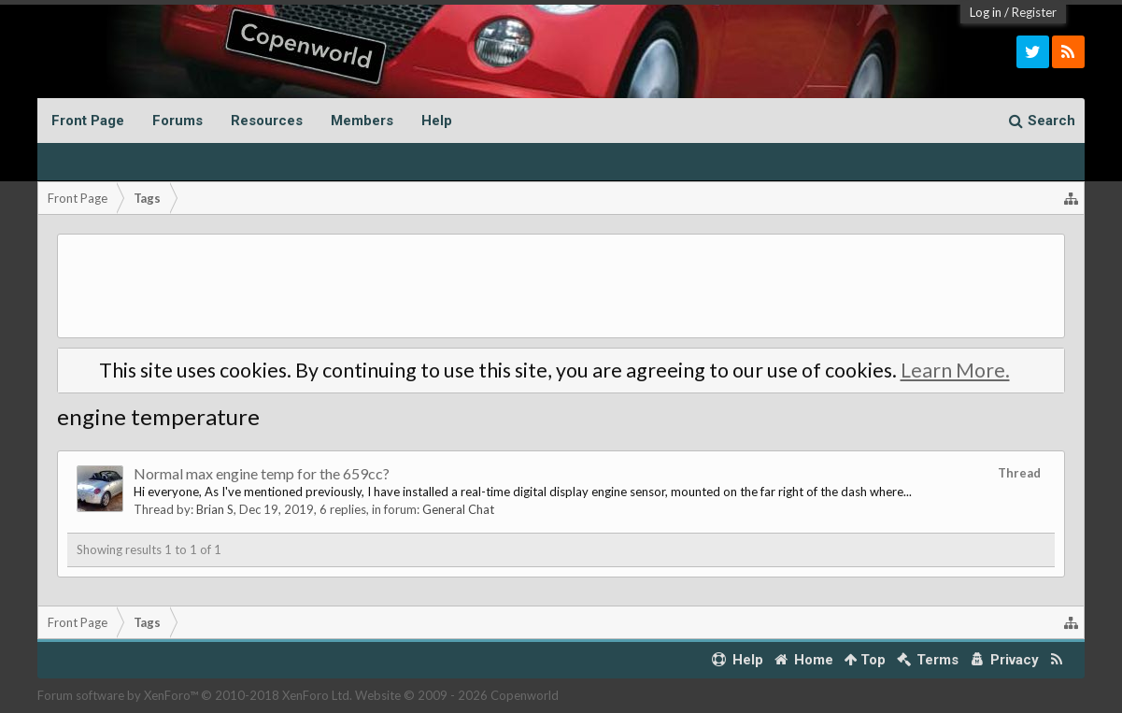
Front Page (87, 120)
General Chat (458, 509)
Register (1034, 12)
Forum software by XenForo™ (194, 695)
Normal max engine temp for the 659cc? (262, 473)
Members (362, 120)
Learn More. (955, 370)
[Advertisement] (561, 286)
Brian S (215, 509)
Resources (267, 120)
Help (436, 120)
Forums (177, 120)
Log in (985, 12)
